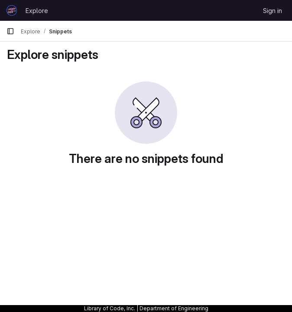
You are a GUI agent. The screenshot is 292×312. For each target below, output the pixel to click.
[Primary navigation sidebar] (10, 31)
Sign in (272, 10)
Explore (37, 10)
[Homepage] (12, 10)
